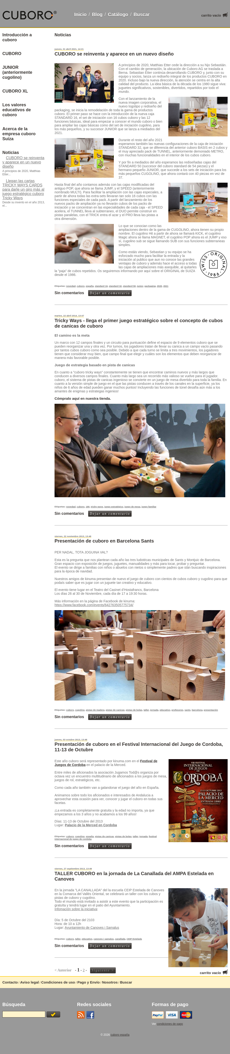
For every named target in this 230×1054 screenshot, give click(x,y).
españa (90, 286)
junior (140, 286)
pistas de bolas (134, 710)
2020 (159, 286)
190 (88, 506)
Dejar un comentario (110, 293)
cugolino (80, 710)
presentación (211, 710)
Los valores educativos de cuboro (16, 109)
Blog (97, 14)
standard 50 (129, 286)
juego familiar (149, 506)
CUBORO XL (15, 91)
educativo (165, 710)
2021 (165, 286)
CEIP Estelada (134, 939)
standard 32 (115, 286)
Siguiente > (103, 970)
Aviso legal (29, 982)
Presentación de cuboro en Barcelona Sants (104, 540)
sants (187, 710)
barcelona (197, 710)
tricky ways (97, 506)
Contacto (10, 982)
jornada (154, 710)
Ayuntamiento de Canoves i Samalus (92, 927)
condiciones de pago (170, 1024)
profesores (177, 710)
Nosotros (110, 982)
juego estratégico (113, 506)
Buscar (141, 14)
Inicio (80, 14)
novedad (70, 286)
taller (146, 710)
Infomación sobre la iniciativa (76, 909)
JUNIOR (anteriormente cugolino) (17, 72)
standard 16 (101, 286)
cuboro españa (119, 1034)
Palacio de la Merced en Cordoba (91, 825)
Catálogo (118, 14)
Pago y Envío (88, 982)
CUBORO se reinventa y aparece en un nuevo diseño (114, 53)
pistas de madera (95, 710)
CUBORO (11, 53)
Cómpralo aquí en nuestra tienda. (83, 398)
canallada (120, 939)
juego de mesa (132, 506)
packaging (150, 286)
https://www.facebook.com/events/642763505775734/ (94, 605)
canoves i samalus (104, 939)
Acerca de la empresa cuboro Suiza (19, 133)
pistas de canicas (115, 710)
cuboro (81, 286)
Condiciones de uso (58, 982)
